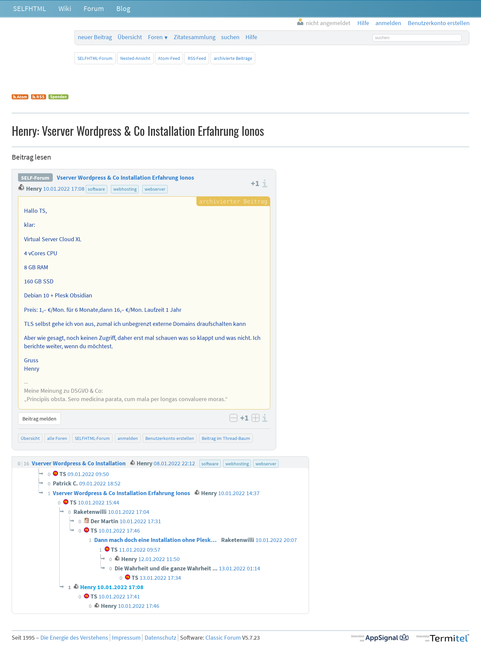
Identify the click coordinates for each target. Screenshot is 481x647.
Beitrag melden (39, 418)
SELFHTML (29, 8)
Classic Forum (223, 637)
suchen (230, 37)
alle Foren (57, 438)
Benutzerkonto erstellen (169, 438)
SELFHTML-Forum (95, 58)
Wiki (64, 8)
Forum (94, 8)
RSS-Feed (197, 58)
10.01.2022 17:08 (64, 188)
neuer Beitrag (95, 37)
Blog (123, 8)
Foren (155, 37)
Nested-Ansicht (135, 58)
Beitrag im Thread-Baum (226, 438)
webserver (155, 189)
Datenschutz (160, 637)
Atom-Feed (169, 58)
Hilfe (251, 37)
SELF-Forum (35, 177)
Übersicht (130, 37)
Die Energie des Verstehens (74, 637)
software (96, 189)
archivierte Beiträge (233, 58)
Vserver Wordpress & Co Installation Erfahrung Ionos (125, 177)
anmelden (128, 438)
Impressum (126, 637)
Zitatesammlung (194, 37)
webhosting (125, 189)
